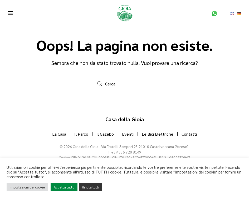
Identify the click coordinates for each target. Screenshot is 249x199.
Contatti (189, 134)
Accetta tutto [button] (64, 187)
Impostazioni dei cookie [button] (27, 187)
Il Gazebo (105, 134)
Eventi (128, 134)
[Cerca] (124, 83)
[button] (10, 13)
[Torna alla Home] (125, 13)
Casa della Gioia (124, 119)
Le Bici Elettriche (157, 134)
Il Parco (81, 134)
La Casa (59, 134)
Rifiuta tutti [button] (90, 187)
